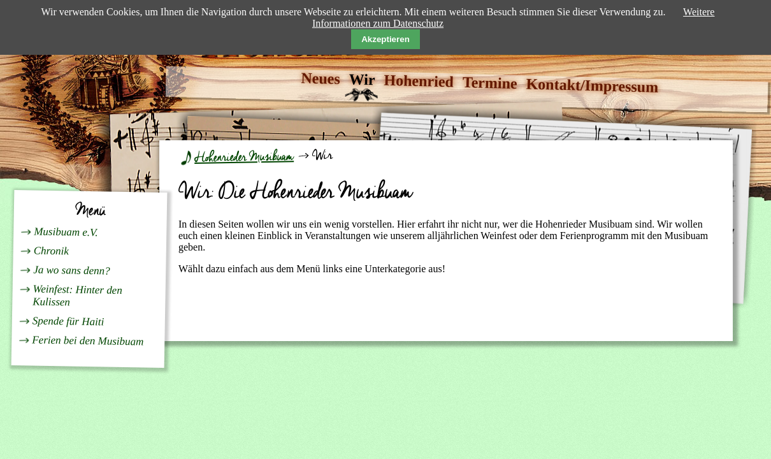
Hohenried (419, 81)
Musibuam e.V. (66, 231)
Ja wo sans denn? (71, 270)
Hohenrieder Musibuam (244, 157)
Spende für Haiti (68, 321)
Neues (320, 78)
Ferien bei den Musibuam (87, 340)
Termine (490, 83)
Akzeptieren (385, 39)
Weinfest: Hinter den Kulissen (77, 295)
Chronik (51, 250)
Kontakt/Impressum (592, 85)
